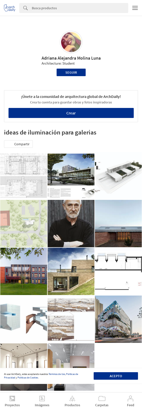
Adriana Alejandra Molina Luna (71, 58)
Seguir (71, 72)
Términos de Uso (57, 374)
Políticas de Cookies (28, 377)
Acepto (116, 376)
